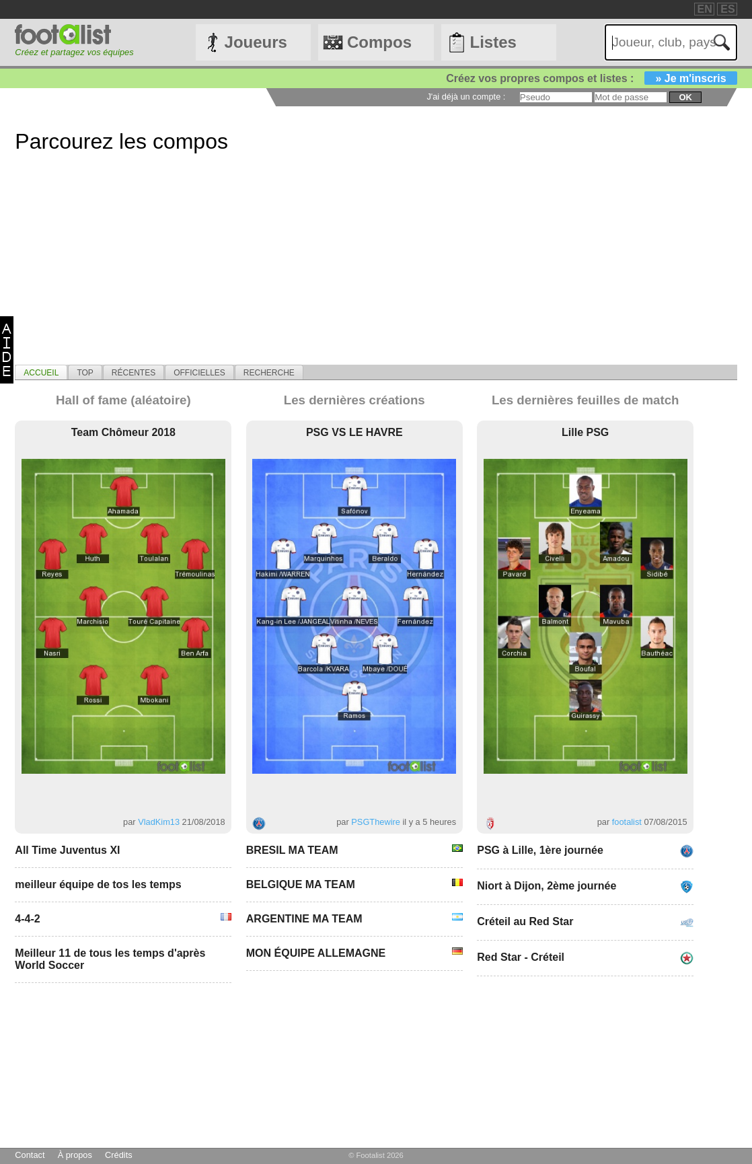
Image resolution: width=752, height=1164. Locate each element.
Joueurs (256, 42)
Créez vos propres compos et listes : (591, 78)
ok (685, 97)
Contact (29, 1155)
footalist (627, 822)
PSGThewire (375, 822)
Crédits (119, 1155)
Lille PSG (585, 432)
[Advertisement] (376, 270)
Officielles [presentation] (199, 372)
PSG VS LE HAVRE (354, 432)
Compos (379, 42)
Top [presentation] (85, 372)
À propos (75, 1155)
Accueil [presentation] (41, 372)
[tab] (41, 372)
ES (727, 9)
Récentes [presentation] (133, 372)
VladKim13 (159, 822)
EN (705, 9)
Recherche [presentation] (269, 372)
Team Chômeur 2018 (123, 432)
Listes (492, 42)
